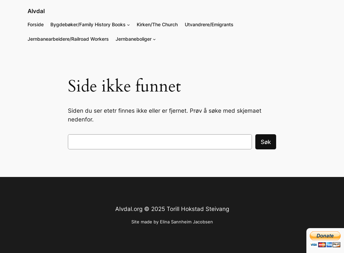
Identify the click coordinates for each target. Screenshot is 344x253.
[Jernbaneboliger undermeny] (154, 39)
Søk (266, 142)
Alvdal (36, 11)
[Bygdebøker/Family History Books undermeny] (128, 24)
